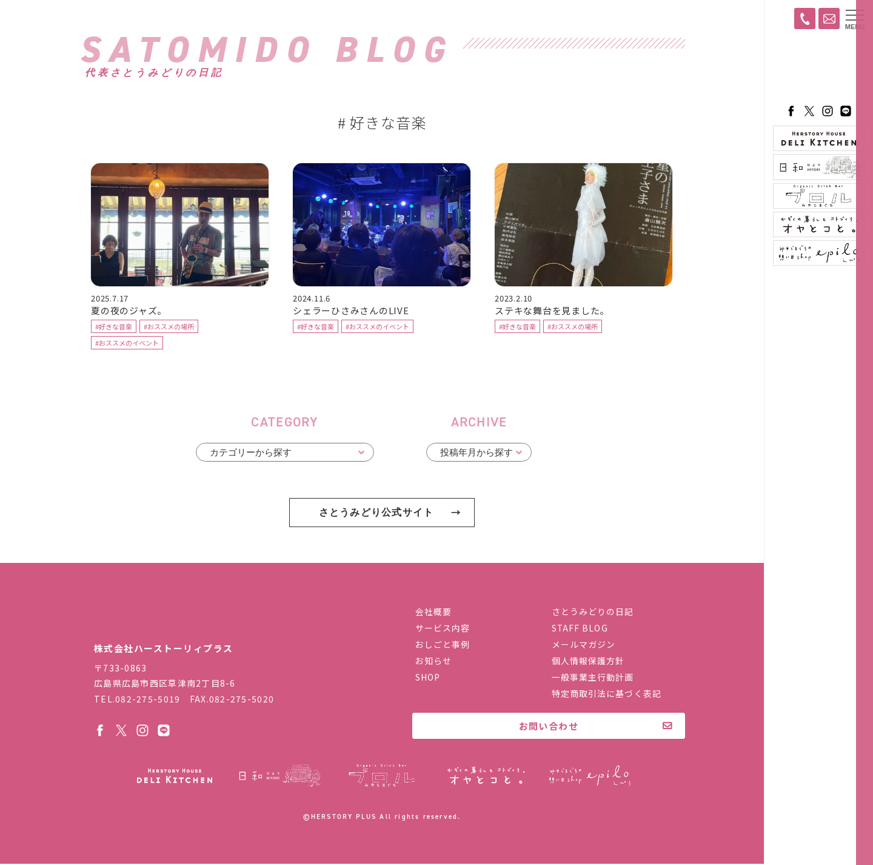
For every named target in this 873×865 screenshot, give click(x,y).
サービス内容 (442, 630)
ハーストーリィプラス (818, 69)
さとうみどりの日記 (593, 613)
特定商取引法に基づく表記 (606, 695)
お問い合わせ (549, 727)
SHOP (427, 679)
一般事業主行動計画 (593, 679)
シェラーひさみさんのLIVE (351, 312)
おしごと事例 (442, 646)
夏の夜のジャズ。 (129, 312)
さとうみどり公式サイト (375, 514)
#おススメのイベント (127, 344)
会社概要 (433, 613)
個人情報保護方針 (588, 662)
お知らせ (433, 662)
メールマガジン (584, 646)
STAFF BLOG (580, 630)
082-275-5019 (147, 700)
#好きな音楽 (113, 328)
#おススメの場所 (169, 328)
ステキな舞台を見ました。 (552, 312)
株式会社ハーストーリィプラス (173, 620)
